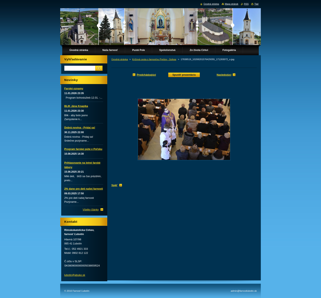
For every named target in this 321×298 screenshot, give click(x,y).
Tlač (256, 4)
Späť (114, 185)
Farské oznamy (73, 88)
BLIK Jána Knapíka (76, 106)
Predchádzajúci (146, 74)
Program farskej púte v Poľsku (83, 149)
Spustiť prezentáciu (184, 74)
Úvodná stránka (119, 59)
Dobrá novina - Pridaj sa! (79, 127)
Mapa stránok (231, 4)
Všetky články (91, 209)
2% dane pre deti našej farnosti (83, 188)
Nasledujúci (224, 74)
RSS (246, 4)
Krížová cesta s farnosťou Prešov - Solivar (154, 59)
